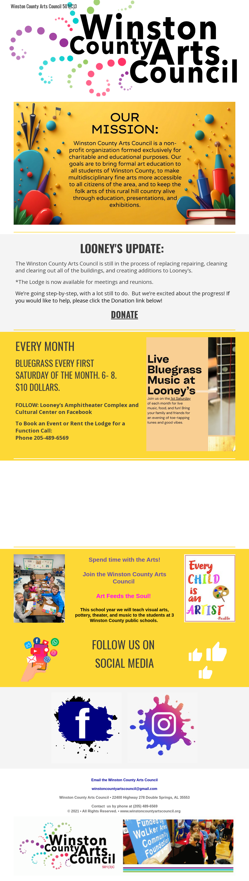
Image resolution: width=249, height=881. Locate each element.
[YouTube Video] (124, 502)
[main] (125, 280)
